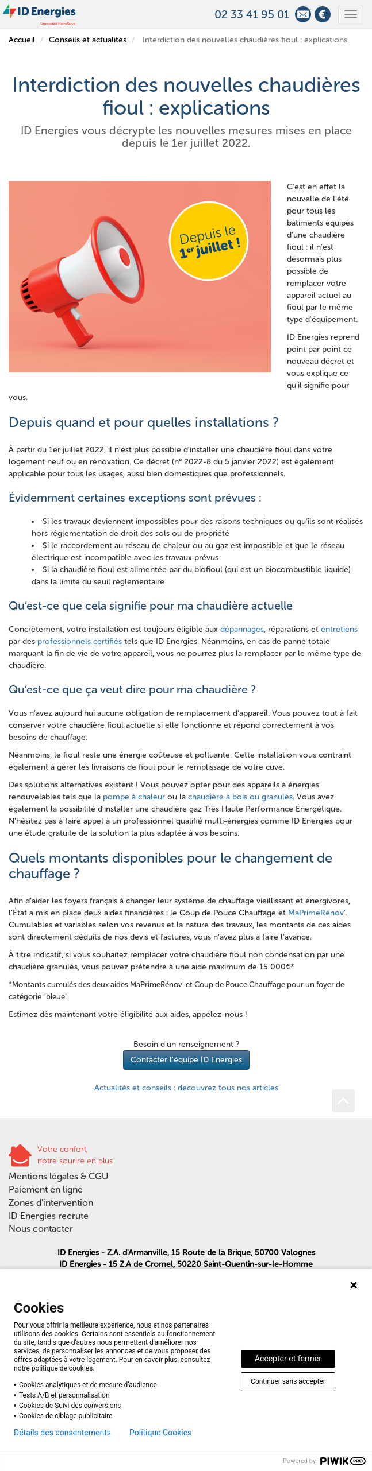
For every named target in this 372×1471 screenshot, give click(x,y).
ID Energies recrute (49, 1215)
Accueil (22, 40)
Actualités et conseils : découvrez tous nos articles (186, 1088)
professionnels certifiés (79, 641)
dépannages (242, 629)
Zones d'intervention (51, 1202)
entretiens (339, 629)
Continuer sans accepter (288, 1381)
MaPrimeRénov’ (316, 913)
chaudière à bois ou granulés (240, 797)
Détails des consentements (62, 1432)
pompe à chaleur (134, 797)
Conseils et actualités (87, 40)
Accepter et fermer (288, 1358)
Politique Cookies (160, 1432)
